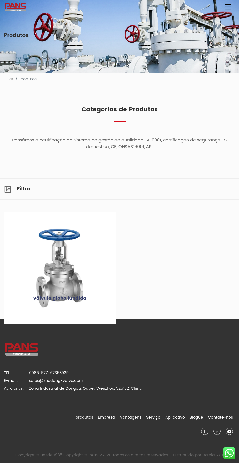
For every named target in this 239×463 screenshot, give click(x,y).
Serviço (153, 417)
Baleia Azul (213, 455)
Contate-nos (220, 417)
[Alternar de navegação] (227, 7)
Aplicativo (175, 417)
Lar (10, 79)
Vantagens (130, 417)
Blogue (196, 417)
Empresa (106, 417)
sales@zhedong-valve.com (56, 380)
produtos (84, 417)
